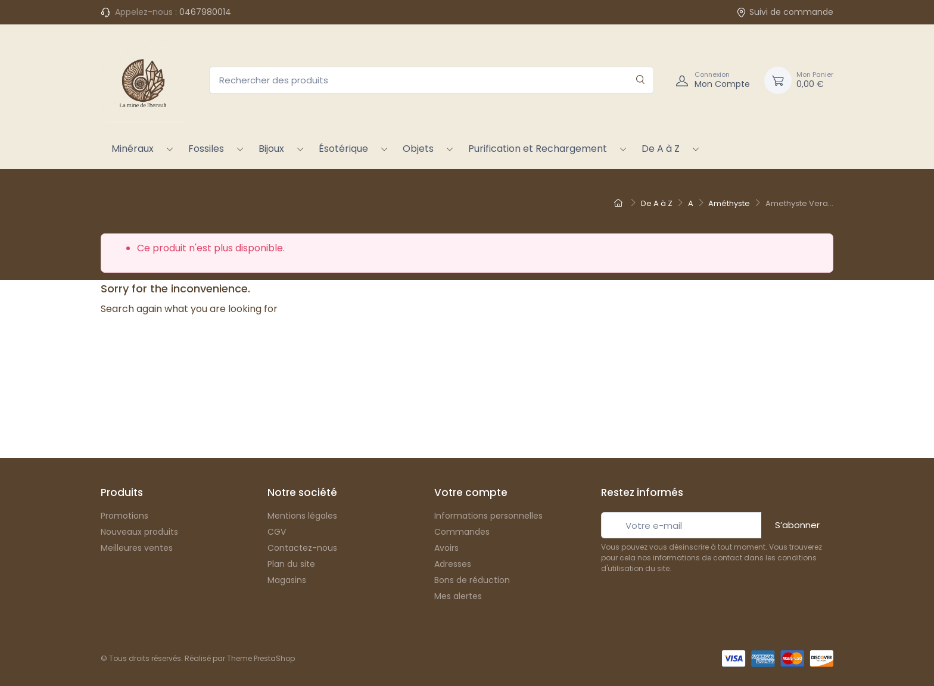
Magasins (286, 580)
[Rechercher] (640, 80)
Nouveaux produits (139, 532)
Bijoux (271, 148)
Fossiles (206, 148)
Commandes (462, 532)
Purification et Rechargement (537, 148)
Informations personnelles (488, 516)
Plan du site (291, 564)
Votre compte (471, 492)
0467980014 (205, 12)
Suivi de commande (784, 12)
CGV (276, 532)
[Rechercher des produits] (431, 80)
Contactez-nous (302, 548)
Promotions (124, 516)
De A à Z (661, 148)
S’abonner (797, 525)
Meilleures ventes (137, 548)
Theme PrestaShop (261, 658)
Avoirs (446, 548)
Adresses (452, 564)
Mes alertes (458, 596)
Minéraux (132, 148)
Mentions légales (302, 516)
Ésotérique (343, 148)
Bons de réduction (472, 580)
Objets (418, 148)
